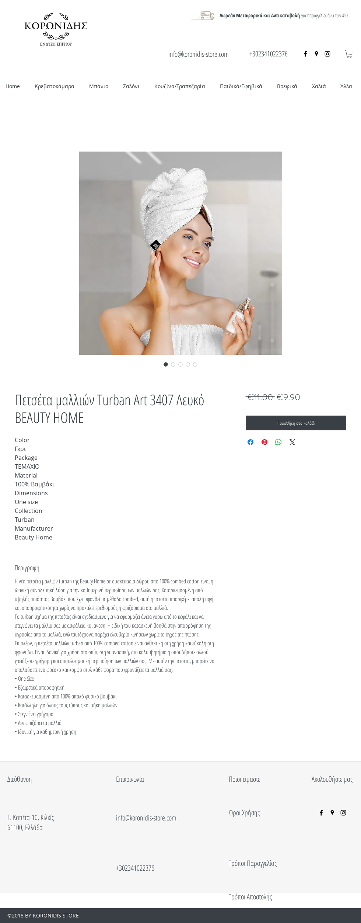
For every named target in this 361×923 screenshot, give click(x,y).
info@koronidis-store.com (198, 54)
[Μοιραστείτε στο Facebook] (250, 442)
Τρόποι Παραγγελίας (253, 863)
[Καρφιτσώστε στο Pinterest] (264, 442)
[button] (349, 54)
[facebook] (305, 54)
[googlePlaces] (316, 54)
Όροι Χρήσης (244, 813)
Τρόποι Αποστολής (250, 897)
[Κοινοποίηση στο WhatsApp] (278, 442)
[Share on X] (292, 442)
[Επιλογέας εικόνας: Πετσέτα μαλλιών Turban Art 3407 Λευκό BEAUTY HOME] (165, 364)
